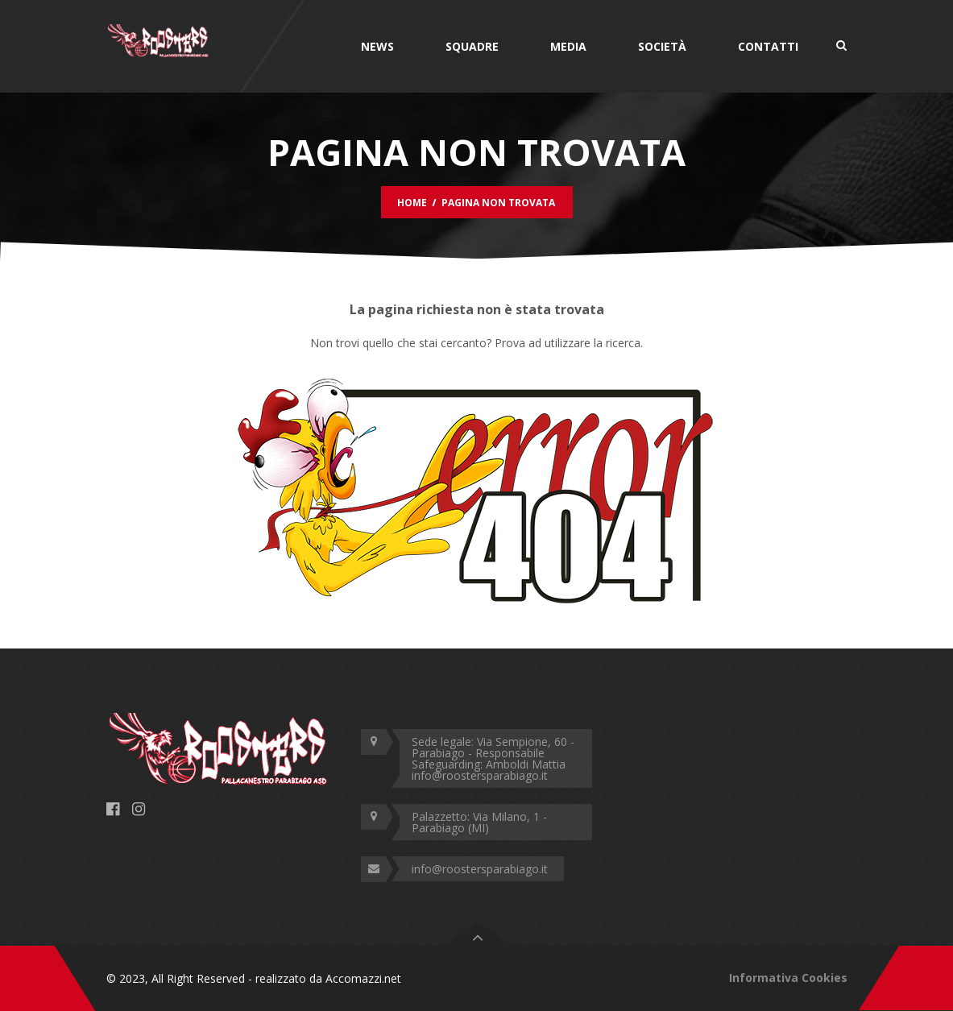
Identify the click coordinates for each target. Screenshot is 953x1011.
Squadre (472, 46)
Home (412, 202)
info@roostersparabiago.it (480, 868)
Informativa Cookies (788, 977)
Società (662, 46)
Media (568, 46)
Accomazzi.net (363, 978)
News (377, 46)
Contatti (768, 46)
